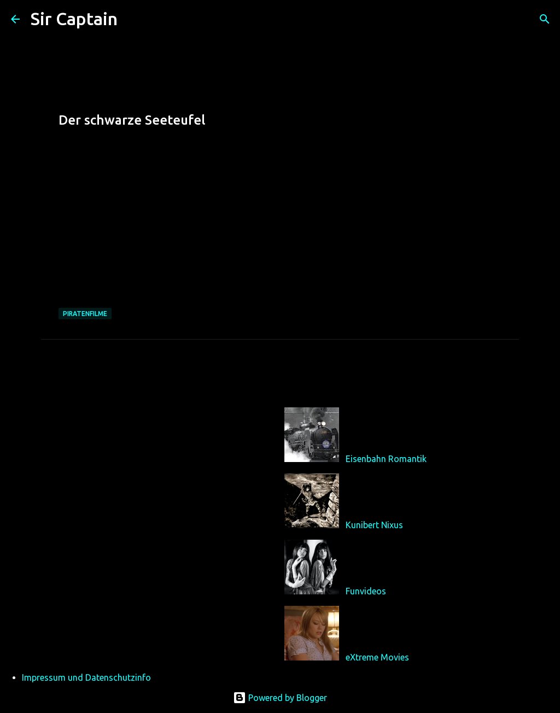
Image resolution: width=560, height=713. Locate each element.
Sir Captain (74, 18)
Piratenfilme (85, 313)
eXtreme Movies (377, 657)
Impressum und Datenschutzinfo (86, 677)
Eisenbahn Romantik (386, 459)
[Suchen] (132, 19)
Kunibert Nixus (374, 525)
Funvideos (366, 591)
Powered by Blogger (280, 698)
